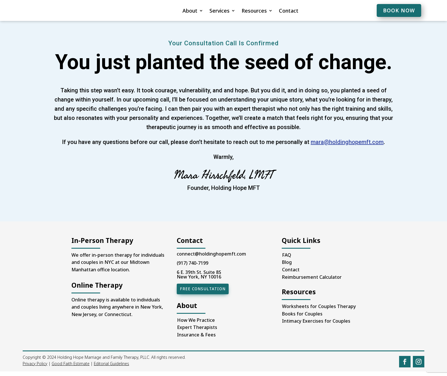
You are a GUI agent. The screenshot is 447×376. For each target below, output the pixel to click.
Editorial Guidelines (111, 368)
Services (203, 11)
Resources (237, 11)
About (173, 11)
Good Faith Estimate (71, 368)
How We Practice (196, 325)
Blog (287, 267)
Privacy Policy (35, 368)
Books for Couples (302, 319)
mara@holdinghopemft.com (347, 147)
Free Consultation (202, 294)
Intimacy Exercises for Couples (316, 326)
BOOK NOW (399, 10)
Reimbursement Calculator (312, 282)
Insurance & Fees (196, 339)
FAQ (286, 260)
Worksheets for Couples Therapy (319, 311)
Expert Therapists (197, 332)
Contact (271, 11)
